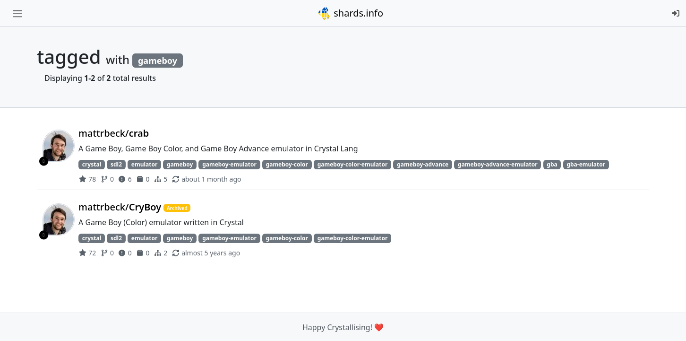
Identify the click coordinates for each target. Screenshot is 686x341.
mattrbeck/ (113, 133)
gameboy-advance (422, 164)
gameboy (180, 164)
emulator (144, 164)
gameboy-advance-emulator (497, 164)
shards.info (350, 13)
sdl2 (116, 164)
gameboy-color (287, 164)
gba (552, 164)
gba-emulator (585, 164)
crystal (91, 164)
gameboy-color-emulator (352, 164)
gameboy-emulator (229, 164)
